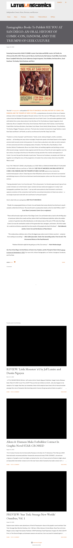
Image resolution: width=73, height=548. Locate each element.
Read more (64, 391)
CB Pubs (52, 17)
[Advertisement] (37, 311)
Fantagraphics (16, 110)
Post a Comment (15, 391)
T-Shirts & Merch (41, 17)
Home (8, 17)
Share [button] (63, 262)
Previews (22, 17)
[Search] (59, 2)
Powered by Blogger (36, 542)
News (14, 17)
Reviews (31, 17)
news (11, 262)
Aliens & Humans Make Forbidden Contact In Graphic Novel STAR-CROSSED (33, 443)
